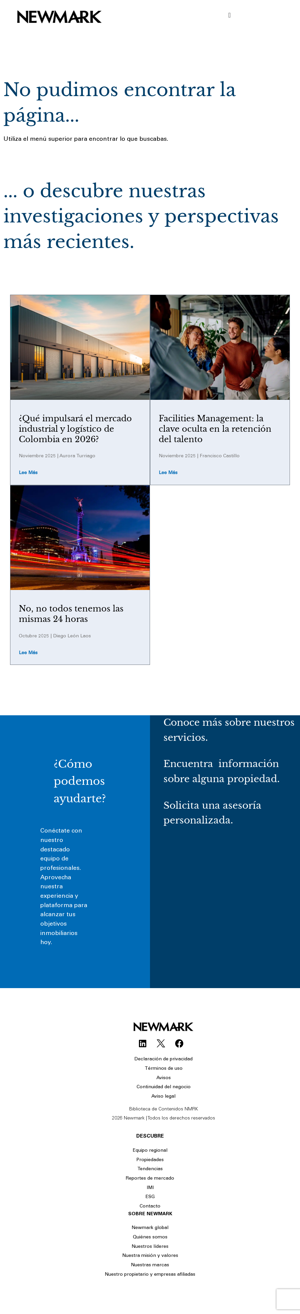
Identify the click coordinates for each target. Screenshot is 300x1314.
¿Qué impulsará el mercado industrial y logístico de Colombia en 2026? (75, 429)
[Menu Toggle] (229, 15)
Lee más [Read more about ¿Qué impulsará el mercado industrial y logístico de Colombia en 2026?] (28, 473)
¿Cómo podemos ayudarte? (80, 781)
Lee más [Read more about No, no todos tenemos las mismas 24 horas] (28, 652)
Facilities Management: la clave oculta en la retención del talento (215, 429)
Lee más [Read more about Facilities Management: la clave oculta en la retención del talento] (168, 473)
